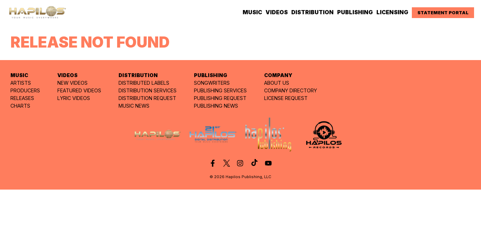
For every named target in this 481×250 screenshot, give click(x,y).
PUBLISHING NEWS (216, 106)
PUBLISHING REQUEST (220, 98)
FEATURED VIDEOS (79, 90)
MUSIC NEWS (134, 106)
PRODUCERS (25, 90)
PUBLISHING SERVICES (220, 90)
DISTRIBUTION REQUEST (147, 98)
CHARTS (20, 106)
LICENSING (392, 12)
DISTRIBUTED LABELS (144, 83)
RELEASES (22, 98)
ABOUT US (276, 83)
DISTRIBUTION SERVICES (148, 90)
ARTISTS (20, 83)
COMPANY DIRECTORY (290, 90)
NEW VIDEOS (72, 83)
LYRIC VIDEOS (73, 98)
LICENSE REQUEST (286, 98)
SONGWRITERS (212, 83)
